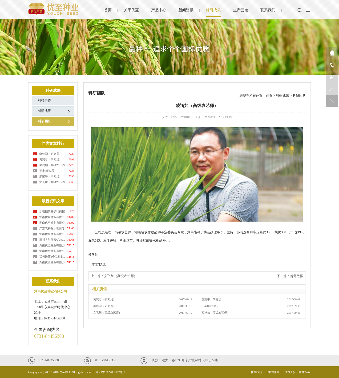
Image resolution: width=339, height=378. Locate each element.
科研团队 (44, 121)
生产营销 (240, 10)
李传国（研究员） (50, 153)
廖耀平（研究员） (50, 176)
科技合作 (44, 100)
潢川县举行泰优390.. (52, 239)
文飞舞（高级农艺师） (120, 276)
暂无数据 (296, 276)
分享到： (94, 254)
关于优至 (131, 10)
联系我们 (267, 10)
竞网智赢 (305, 372)
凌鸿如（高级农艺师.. (52, 165)
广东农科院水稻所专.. (52, 228)
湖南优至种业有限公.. (52, 217)
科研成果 (213, 10)
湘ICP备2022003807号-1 (110, 372)
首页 (108, 10)
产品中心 (158, 10)
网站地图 (273, 372)
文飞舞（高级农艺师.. (52, 182)
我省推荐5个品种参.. (52, 256)
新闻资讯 (186, 10)
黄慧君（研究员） (50, 159)
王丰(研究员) (47, 170)
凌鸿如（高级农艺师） (251, 312)
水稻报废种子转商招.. (52, 211)
